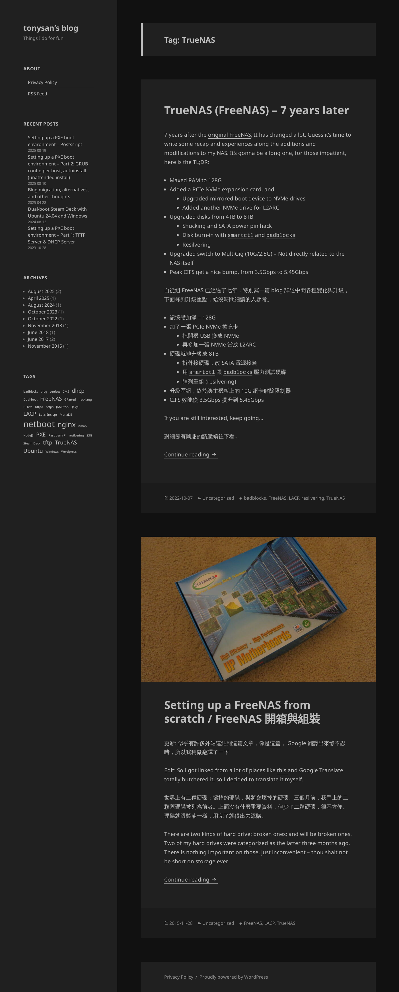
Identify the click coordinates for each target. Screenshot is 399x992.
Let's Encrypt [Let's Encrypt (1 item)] (48, 415)
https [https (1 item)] (50, 407)
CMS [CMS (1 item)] (66, 391)
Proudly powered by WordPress (234, 977)
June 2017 (38, 339)
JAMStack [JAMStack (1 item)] (62, 407)
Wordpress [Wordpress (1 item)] (69, 452)
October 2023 (42, 312)
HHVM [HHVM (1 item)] (27, 407)
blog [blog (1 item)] (44, 391)
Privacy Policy (42, 82)
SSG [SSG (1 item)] (89, 435)
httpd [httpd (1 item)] (39, 407)
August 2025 (41, 291)
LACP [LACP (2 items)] (29, 413)
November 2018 (45, 325)
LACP (294, 498)
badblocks (255, 498)
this (282, 770)
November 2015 (45, 346)
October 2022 (42, 318)
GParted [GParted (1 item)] (70, 399)
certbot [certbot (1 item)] (55, 391)
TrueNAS (335, 498)
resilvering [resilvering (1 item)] (76, 435)
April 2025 (38, 298)
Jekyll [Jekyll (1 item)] (75, 407)
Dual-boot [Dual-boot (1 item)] (30, 399)
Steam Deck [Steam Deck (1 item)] (31, 443)
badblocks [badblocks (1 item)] (30, 391)
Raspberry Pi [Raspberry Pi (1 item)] (57, 435)
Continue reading (191, 454)
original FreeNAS (229, 134)
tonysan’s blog (50, 27)
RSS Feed (37, 94)
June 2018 (38, 332)
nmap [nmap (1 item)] (82, 426)
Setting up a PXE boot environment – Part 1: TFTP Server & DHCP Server (57, 235)
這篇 (275, 743)
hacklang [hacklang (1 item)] (85, 399)
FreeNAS (277, 498)
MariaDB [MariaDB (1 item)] (66, 415)
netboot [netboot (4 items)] (39, 424)
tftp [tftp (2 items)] (47, 442)
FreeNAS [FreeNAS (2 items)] (51, 398)
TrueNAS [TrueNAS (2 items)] (66, 442)
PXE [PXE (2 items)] (41, 434)
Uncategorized (218, 498)
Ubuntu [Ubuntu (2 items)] (33, 450)
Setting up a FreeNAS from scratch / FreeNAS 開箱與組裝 (242, 711)
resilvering (312, 498)
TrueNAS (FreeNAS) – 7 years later (256, 109)
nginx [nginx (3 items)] (66, 424)
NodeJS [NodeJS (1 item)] (28, 435)
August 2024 (41, 305)
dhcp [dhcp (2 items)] (78, 390)
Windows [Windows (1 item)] (52, 452)
